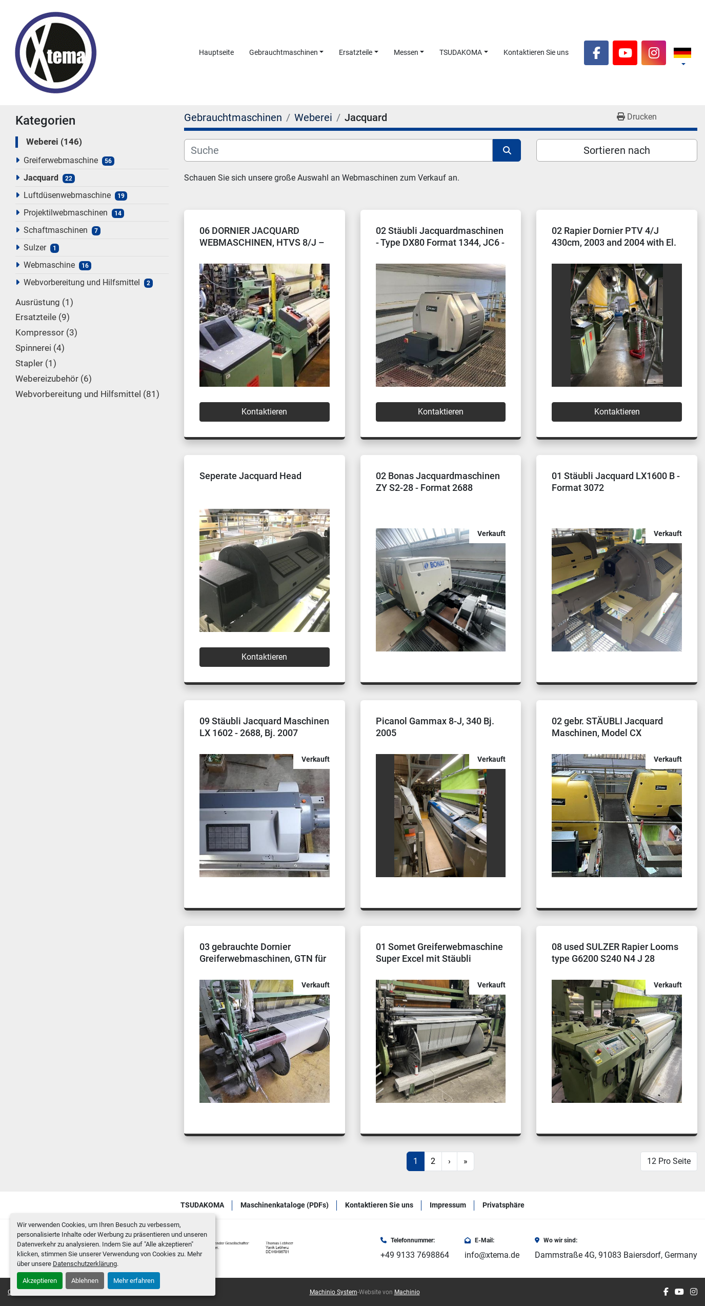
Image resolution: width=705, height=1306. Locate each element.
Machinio (407, 1292)
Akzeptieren (40, 1280)
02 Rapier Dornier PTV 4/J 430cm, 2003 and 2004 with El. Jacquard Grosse (614, 242)
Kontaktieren (264, 412)
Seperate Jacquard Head (250, 475)
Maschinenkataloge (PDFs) (284, 1205)
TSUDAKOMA (460, 52)
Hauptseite (216, 52)
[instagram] (653, 53)
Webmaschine (49, 265)
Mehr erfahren (133, 1280)
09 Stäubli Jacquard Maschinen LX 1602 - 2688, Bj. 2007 (264, 727)
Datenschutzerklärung (85, 1264)
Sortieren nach (616, 150)
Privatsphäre (503, 1205)
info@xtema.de (492, 1255)
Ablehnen (84, 1280)
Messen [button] (406, 52)
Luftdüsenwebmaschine (67, 195)
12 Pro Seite (669, 1161)
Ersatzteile (355, 52)
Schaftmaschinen (56, 230)
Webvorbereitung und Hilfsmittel (82, 282)
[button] (286, 52)
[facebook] (596, 53)
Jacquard (41, 178)
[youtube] (625, 53)
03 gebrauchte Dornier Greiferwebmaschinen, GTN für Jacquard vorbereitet (262, 958)
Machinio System (333, 1292)
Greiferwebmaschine (61, 160)
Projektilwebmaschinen (66, 212)
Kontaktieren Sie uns (536, 52)
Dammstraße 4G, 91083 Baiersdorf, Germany (616, 1255)
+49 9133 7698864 (414, 1255)
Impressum (448, 1205)
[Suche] (338, 150)
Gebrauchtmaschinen (283, 52)
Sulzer (35, 247)
